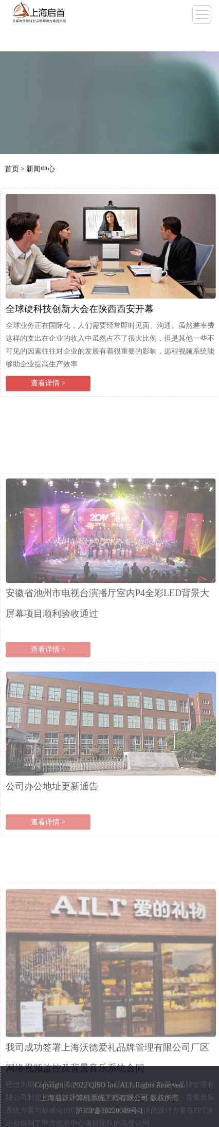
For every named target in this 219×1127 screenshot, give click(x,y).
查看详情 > (48, 388)
